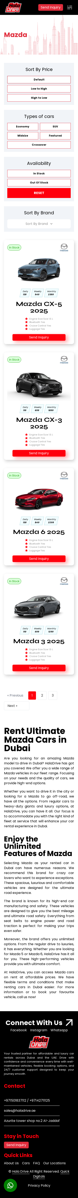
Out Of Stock (39, 182)
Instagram (38, 1030)
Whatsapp (59, 1030)
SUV (55, 126)
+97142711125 (40, 1100)
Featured (55, 135)
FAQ (36, 1163)
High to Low (39, 98)
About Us (11, 1163)
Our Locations (54, 1163)
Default (39, 79)
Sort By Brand (39, 223)
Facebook (18, 1030)
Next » (12, 705)
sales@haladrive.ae (20, 1110)
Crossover (39, 144)
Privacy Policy (39, 1185)
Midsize (22, 135)
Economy (22, 126)
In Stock (39, 173)
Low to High (39, 88)
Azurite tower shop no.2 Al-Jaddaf (32, 1120)
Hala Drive (21, 1171)
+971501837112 (15, 1100)
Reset (39, 193)
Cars (26, 1163)
